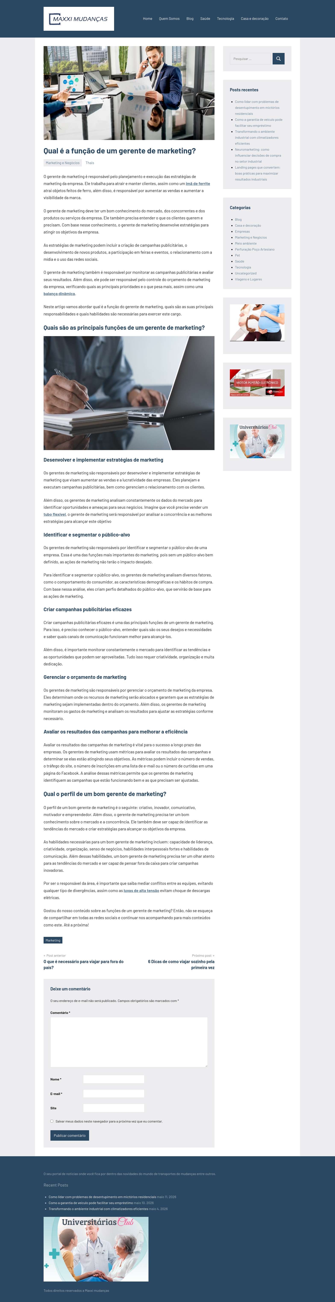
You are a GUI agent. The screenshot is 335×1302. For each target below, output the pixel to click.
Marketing (53, 940)
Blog (190, 18)
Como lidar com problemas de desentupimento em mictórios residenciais (257, 107)
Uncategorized (246, 273)
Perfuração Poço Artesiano (255, 249)
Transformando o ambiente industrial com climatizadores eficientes (257, 137)
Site (53, 1108)
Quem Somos (169, 18)
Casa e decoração (255, 18)
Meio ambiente (246, 243)
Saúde (205, 18)
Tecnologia (225, 18)
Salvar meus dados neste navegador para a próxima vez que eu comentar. (109, 1121)
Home (147, 18)
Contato (281, 18)
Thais (90, 162)
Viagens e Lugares (248, 279)
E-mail (56, 1094)
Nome (55, 1079)
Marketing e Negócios (62, 162)
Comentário (60, 1012)
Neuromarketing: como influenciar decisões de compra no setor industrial (258, 155)
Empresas (242, 231)
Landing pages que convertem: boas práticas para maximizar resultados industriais (258, 173)
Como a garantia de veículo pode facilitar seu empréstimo (91, 1203)
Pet (237, 255)
